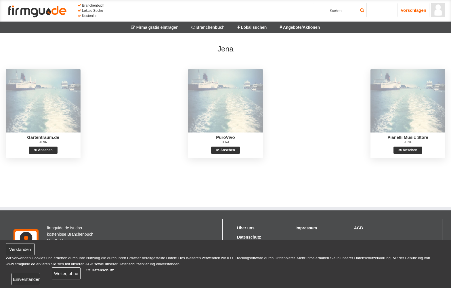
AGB (358, 228)
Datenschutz (249, 237)
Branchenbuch (208, 27)
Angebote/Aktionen (300, 27)
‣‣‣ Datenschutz (100, 270)
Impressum (306, 228)
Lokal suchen (252, 27)
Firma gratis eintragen (155, 27)
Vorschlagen (413, 10)
